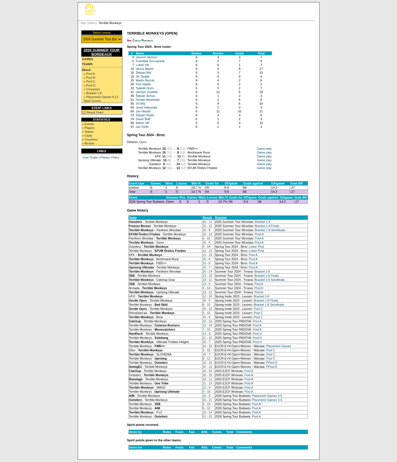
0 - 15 (206, 391)
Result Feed (95, 112)
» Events (88, 124)
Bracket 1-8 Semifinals (270, 230)
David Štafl (143, 119)
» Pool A (89, 73)
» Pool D (89, 85)
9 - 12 (206, 408)
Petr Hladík (143, 84)
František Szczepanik (150, 61)
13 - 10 (207, 275)
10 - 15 (207, 362)
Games (87, 59)
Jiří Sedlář (143, 76)
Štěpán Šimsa (145, 95)
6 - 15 (206, 238)
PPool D (271, 362)
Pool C (258, 308)
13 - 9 (206, 284)
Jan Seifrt (142, 126)
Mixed (86, 70)
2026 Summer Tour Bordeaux (102, 52)
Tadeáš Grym (145, 88)
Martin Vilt (142, 123)
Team (133, 217)
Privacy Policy (109, 157)
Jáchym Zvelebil (147, 92)
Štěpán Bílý (143, 72)
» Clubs (87, 135)
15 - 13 (207, 234)
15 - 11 (207, 221)
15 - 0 (206, 300)
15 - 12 (207, 226)
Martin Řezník (145, 80)
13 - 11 (207, 279)
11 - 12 (207, 337)
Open (143, 142)
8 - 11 (206, 358)
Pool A (259, 234)
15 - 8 (206, 242)
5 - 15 (206, 313)
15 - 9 (206, 230)
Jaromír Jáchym (146, 57)
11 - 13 (207, 255)
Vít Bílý (141, 103)
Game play (264, 148)
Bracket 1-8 (262, 221)
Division (221, 217)
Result (207, 217)
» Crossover (92, 89)
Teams (87, 64)
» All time (88, 143)
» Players (88, 128)
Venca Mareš (145, 68)
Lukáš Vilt (142, 65)
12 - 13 (207, 250)
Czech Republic (142, 40)
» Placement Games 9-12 (101, 97)
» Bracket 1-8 (93, 93)
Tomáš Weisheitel (148, 99)
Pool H (257, 333)
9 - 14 (206, 246)
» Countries (90, 139)
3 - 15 (206, 350)
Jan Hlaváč (143, 111)
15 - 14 (207, 271)
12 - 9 (206, 387)
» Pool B (89, 77)
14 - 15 (207, 346)
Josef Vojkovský (146, 107)
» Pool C (89, 81)
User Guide (90, 157)
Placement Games (278, 346)
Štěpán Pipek (145, 115)
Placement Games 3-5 (267, 395)
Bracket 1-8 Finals (267, 226)
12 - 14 (207, 325)
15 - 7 (206, 267)
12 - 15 (207, 296)
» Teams (87, 131)
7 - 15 (206, 329)
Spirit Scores (92, 100)
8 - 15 (206, 304)
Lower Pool (256, 246)
